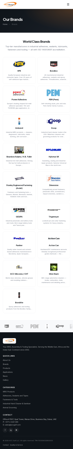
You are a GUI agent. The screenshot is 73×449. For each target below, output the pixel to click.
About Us (6, 360)
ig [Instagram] (11, 430)
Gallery (5, 380)
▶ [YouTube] (16, 430)
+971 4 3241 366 (11, 422)
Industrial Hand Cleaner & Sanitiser (17, 404)
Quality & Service (16, 445)
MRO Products (9, 392)
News (5, 376)
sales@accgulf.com (13, 425)
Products (6, 368)
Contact (6, 445)
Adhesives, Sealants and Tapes (15, 396)
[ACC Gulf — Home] (10, 4)
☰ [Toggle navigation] (68, 4)
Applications (8, 372)
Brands (6, 364)
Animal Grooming (10, 408)
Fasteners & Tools (10, 400)
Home (5, 24)
